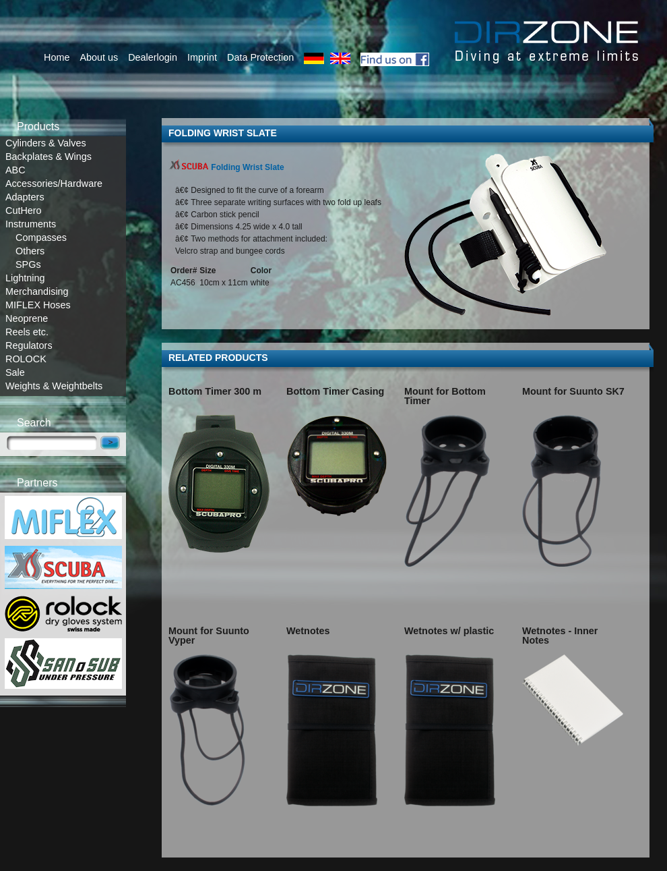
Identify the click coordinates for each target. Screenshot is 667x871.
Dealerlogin (152, 57)
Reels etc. (27, 332)
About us (99, 57)
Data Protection (260, 57)
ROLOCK (25, 359)
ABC (15, 170)
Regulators (29, 345)
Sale (15, 372)
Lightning (24, 278)
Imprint (202, 57)
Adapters (24, 197)
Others (29, 251)
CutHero (23, 210)
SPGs (28, 264)
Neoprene (26, 318)
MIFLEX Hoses (38, 305)
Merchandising (37, 291)
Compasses (41, 237)
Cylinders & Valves (45, 143)
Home (56, 57)
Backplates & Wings (48, 156)
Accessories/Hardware (53, 183)
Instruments (30, 224)
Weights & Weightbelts (53, 386)
